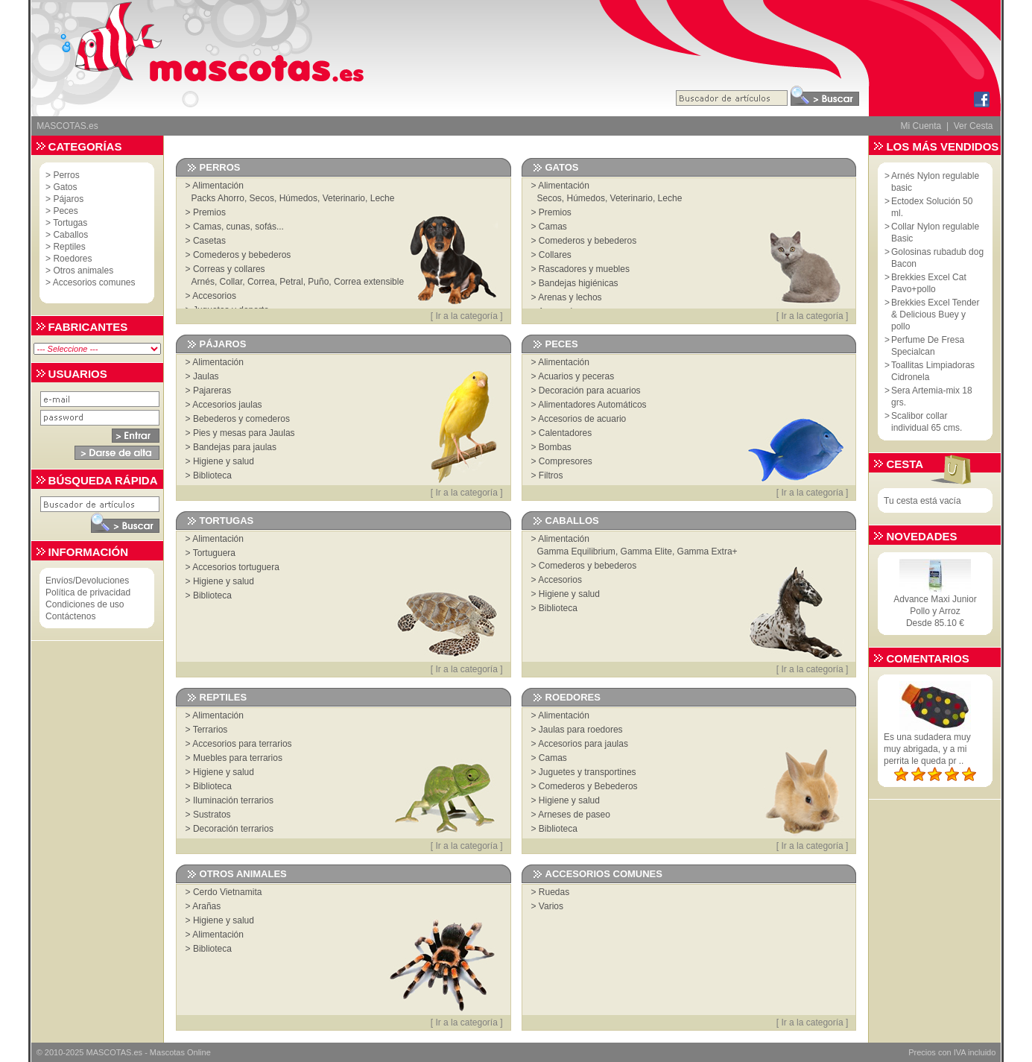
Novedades (921, 536)
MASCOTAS (108, 1052)
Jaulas (206, 376)
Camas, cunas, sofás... (238, 226)
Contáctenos (70, 616)
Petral (291, 281)
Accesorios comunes (94, 282)
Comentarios (927, 658)
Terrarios (210, 729)
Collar (231, 281)
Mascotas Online (180, 1052)
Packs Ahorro (217, 198)
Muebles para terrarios (237, 758)
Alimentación (218, 185)
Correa (261, 281)
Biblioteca (212, 475)
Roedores (72, 258)
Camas (553, 226)
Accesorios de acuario (582, 419)
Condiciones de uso (84, 604)
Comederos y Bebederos (588, 786)
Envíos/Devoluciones (87, 580)
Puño (318, 281)
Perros (66, 175)
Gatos (65, 187)
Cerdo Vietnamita (227, 892)
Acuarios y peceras (576, 376)
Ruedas (554, 892)
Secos (262, 198)
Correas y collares (229, 269)
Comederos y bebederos (242, 255)
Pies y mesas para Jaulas (244, 433)
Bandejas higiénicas (578, 283)
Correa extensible (369, 281)
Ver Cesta (973, 126)
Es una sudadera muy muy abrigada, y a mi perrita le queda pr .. (927, 749)
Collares (555, 255)
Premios (209, 212)
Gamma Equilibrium (576, 551)
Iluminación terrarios (233, 800)
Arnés (203, 281)
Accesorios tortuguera (235, 567)
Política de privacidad (87, 592)
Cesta (904, 464)
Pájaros (68, 199)
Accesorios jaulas (227, 404)
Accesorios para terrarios (241, 744)
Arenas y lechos (569, 297)
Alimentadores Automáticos (592, 404)
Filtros (551, 475)
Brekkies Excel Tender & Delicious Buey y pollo (935, 314)
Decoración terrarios (233, 829)
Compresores (565, 461)
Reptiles (69, 246)
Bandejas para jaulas (234, 447)
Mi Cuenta (921, 126)
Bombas (555, 447)
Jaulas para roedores (581, 729)
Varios (551, 906)
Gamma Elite (646, 551)
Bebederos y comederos (241, 419)
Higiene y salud (223, 461)
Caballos (70, 235)
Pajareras (212, 390)
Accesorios (214, 296)
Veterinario (344, 198)
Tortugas (70, 223)
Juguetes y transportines (587, 772)
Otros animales (83, 270)
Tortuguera (214, 553)
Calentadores (565, 433)
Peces (65, 211)
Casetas (209, 241)
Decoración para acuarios (590, 390)
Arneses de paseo (574, 814)
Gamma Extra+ (707, 551)
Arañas (206, 906)
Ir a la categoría (466, 316)
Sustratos (212, 814)
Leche (382, 198)
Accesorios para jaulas (583, 744)
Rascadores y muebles (584, 269)
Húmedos (298, 198)
